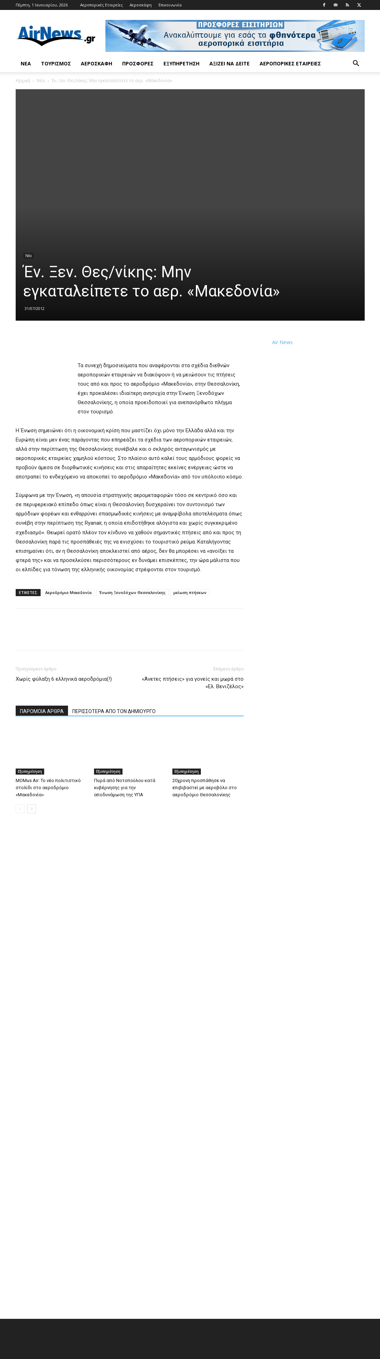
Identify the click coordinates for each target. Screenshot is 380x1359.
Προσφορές (137, 63)
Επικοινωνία (170, 4)
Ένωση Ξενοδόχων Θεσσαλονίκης (132, 592)
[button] (356, 64)
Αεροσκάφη (141, 4)
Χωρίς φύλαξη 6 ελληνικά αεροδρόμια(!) (64, 679)
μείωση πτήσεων (190, 592)
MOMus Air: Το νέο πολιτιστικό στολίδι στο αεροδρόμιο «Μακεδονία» (48, 787)
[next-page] (31, 808)
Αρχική (23, 80)
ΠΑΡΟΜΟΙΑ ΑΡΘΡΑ (42, 711)
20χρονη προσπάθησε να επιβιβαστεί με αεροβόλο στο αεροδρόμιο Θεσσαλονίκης (204, 787)
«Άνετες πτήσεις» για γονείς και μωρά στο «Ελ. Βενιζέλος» (193, 683)
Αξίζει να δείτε (229, 63)
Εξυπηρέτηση (181, 63)
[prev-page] (20, 808)
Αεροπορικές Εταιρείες (101, 4)
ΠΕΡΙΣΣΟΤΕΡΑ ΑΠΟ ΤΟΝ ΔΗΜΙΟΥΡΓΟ (114, 711)
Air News (282, 342)
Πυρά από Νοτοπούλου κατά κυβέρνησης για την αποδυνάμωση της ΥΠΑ (124, 787)
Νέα (26, 63)
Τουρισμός (56, 63)
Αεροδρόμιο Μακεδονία (68, 592)
